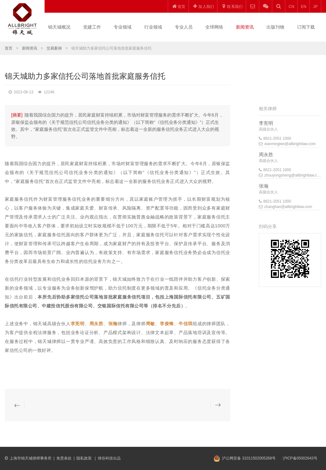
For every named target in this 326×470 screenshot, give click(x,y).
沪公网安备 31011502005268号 (249, 458)
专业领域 (122, 27)
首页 (8, 48)
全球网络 (214, 27)
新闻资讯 (245, 27)
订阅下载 (306, 27)
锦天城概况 (59, 27)
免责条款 (64, 458)
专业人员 (184, 27)
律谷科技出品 (109, 458)
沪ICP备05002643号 (300, 458)
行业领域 (153, 27)
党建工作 (92, 27)
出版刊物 (275, 27)
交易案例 (54, 48)
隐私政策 (84, 458)
